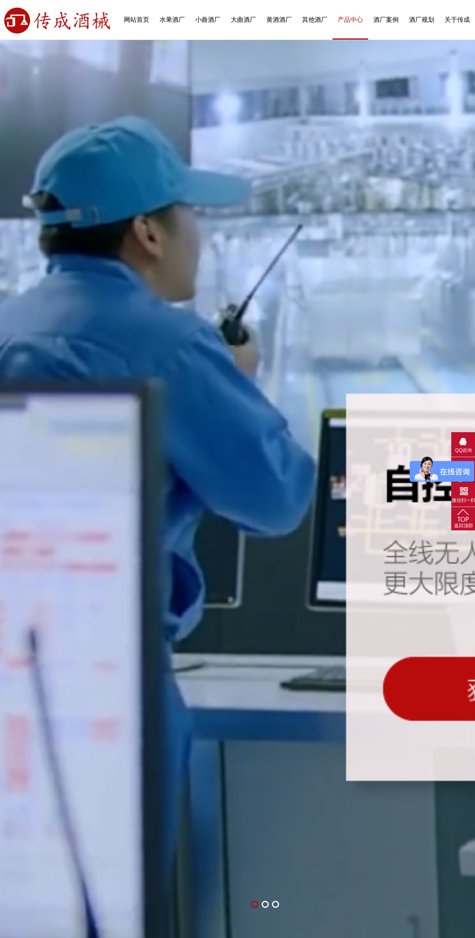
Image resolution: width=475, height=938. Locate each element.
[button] (254, 904)
